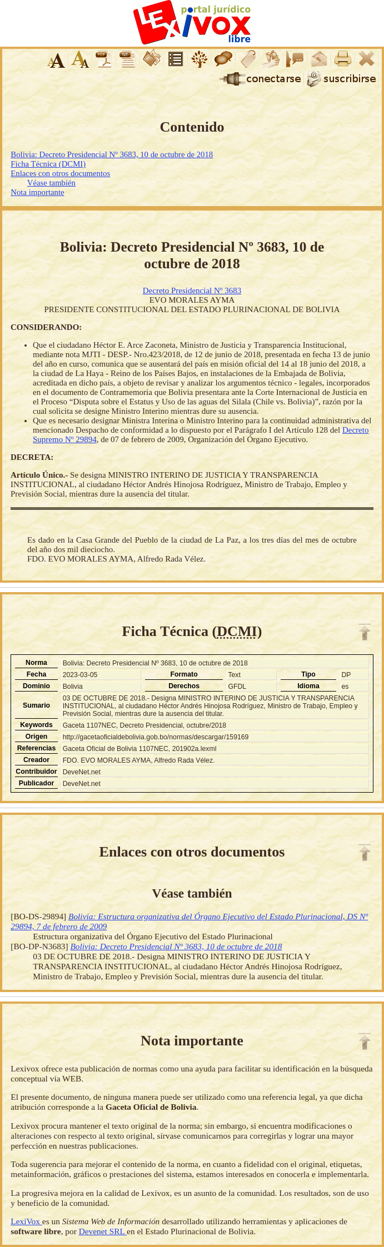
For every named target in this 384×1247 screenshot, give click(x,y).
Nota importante (37, 192)
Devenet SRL (103, 1231)
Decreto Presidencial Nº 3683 (192, 290)
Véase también (51, 182)
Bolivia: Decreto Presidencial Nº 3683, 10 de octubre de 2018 (112, 154)
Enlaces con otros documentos (60, 173)
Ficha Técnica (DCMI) (48, 163)
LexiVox (26, 1221)
